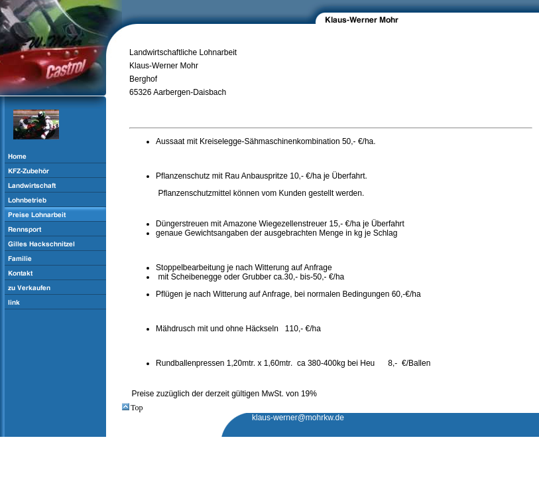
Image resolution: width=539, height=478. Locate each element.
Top (132, 407)
